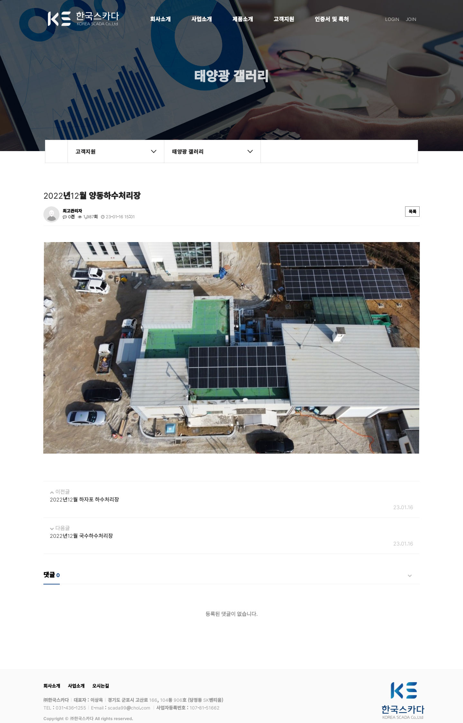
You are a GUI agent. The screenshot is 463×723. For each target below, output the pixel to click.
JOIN (411, 19)
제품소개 (242, 19)
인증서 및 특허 (332, 19)
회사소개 (160, 19)
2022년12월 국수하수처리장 (81, 523)
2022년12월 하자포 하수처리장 (84, 486)
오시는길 (100, 673)
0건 (69, 217)
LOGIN (392, 19)
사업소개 (201, 19)
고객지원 (284, 19)
